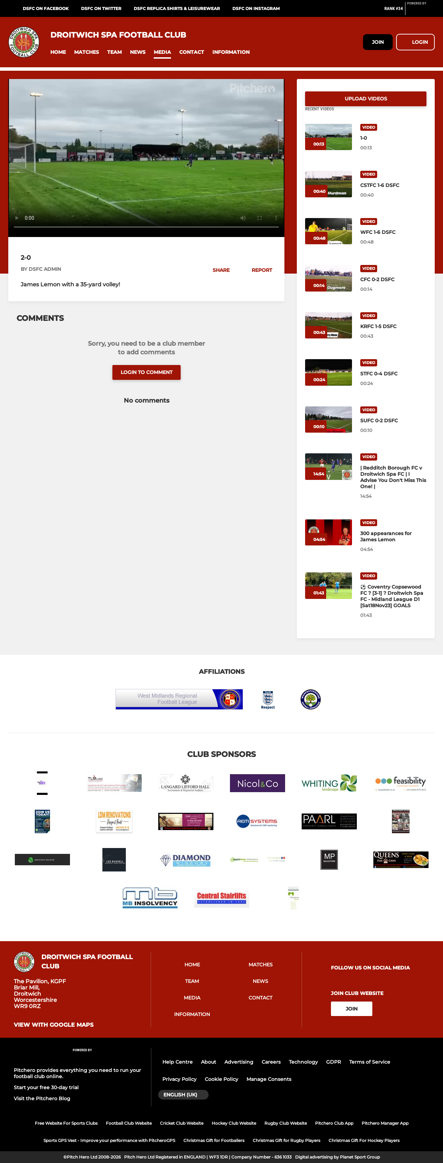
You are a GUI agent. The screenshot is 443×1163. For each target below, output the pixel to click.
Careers (271, 1062)
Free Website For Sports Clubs (66, 1123)
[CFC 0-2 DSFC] (328, 286)
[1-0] (328, 145)
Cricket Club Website (181, 1123)
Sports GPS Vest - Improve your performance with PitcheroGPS (109, 1140)
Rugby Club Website (285, 1123)
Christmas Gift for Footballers (213, 1140)
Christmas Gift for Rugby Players (286, 1140)
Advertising (238, 1062)
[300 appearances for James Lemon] (328, 541)
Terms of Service (369, 1062)
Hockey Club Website (234, 1123)
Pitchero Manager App (385, 1123)
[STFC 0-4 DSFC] (328, 380)
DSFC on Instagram (256, 8)
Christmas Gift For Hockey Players (364, 1140)
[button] (58, 52)
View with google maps (53, 1025)
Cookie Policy (221, 1079)
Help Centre (177, 1062)
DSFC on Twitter (101, 8)
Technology (303, 1062)
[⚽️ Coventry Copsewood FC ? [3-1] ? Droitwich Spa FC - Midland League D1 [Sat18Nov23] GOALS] (328, 594)
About (208, 1062)
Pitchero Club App (334, 1123)
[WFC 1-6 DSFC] (328, 239)
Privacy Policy (179, 1079)
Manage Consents (268, 1079)
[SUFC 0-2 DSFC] (328, 428)
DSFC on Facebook (46, 8)
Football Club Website (129, 1123)
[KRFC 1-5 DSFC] (328, 334)
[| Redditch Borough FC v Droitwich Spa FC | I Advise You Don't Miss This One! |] (328, 475)
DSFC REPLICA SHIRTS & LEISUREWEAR (177, 8)
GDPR (333, 1062)
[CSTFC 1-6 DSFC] (328, 192)
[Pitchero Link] (421, 11)
